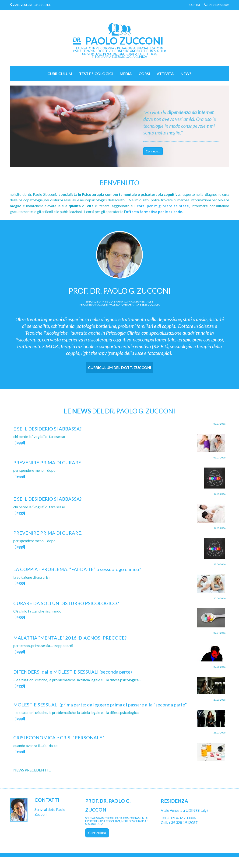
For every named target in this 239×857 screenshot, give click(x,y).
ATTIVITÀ (165, 73)
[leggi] (19, 442)
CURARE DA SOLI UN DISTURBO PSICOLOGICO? (66, 603)
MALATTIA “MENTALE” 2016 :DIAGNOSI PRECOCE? (70, 637)
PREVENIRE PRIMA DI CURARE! (48, 462)
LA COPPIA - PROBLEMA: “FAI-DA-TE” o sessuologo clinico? (77, 569)
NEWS (186, 73)
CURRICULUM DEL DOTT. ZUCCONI (119, 367)
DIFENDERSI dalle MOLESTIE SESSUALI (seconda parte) (72, 672)
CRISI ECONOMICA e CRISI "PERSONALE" (58, 737)
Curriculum (59, 73)
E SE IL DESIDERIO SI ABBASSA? (47, 428)
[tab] (119, 367)
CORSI (144, 73)
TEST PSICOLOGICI (96, 73)
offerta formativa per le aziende (154, 211)
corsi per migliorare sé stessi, (163, 205)
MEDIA (126, 73)
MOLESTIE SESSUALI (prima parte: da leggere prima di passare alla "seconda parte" (100, 704)
